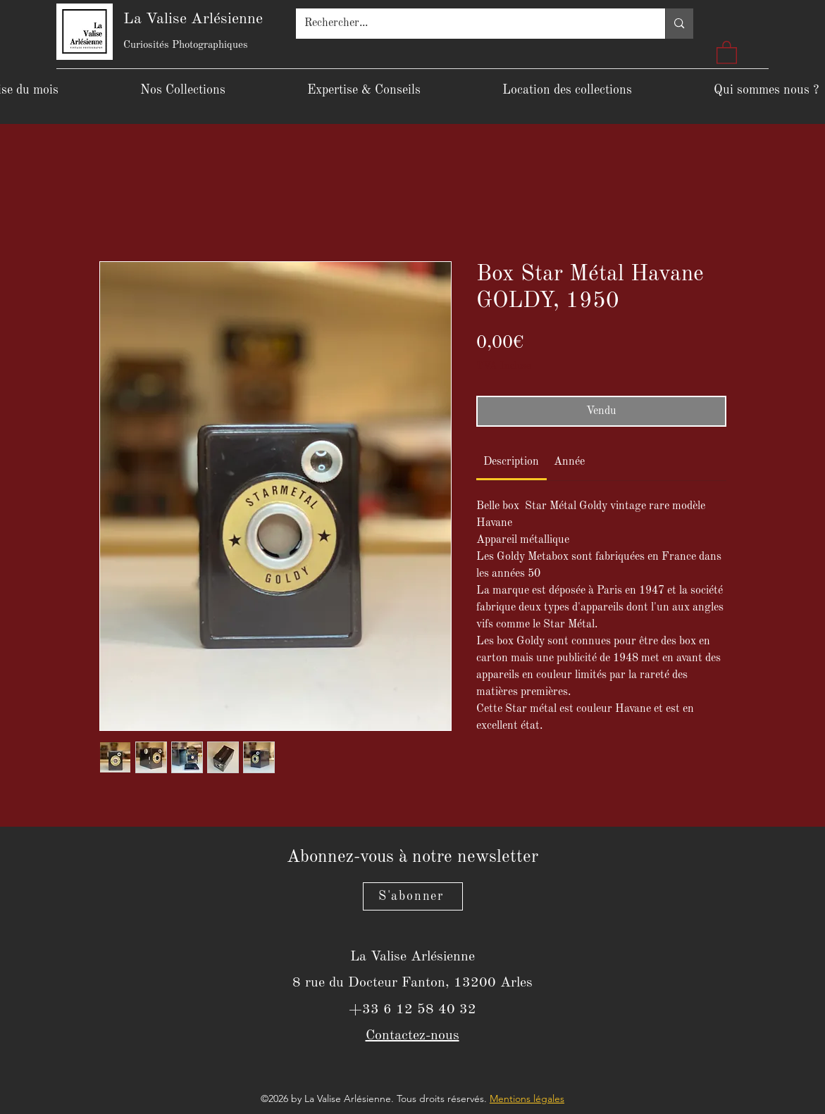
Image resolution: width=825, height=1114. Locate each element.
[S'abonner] (413, 896)
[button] (727, 51)
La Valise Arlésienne (193, 19)
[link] (511, 462)
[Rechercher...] (470, 23)
